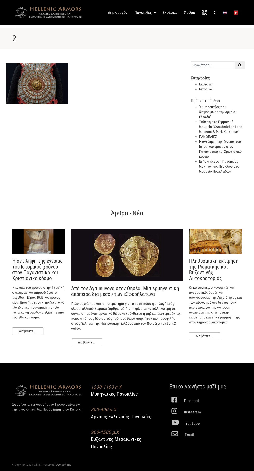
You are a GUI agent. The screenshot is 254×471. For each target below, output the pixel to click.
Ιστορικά (205, 89)
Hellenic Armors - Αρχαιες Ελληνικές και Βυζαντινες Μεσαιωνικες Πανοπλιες (48, 12)
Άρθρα (189, 12)
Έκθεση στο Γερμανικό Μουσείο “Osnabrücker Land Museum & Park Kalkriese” (220, 127)
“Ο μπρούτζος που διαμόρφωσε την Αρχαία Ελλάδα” (217, 112)
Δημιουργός (118, 12)
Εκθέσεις (169, 12)
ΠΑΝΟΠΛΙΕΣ (208, 137)
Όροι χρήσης (63, 464)
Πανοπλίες (143, 12)
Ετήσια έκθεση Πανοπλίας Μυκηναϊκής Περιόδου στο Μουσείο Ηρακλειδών (219, 166)
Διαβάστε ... (28, 331)
